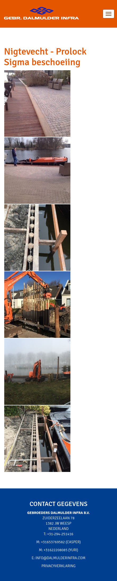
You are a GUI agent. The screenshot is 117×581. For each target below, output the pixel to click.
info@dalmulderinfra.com (60, 558)
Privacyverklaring (59, 566)
